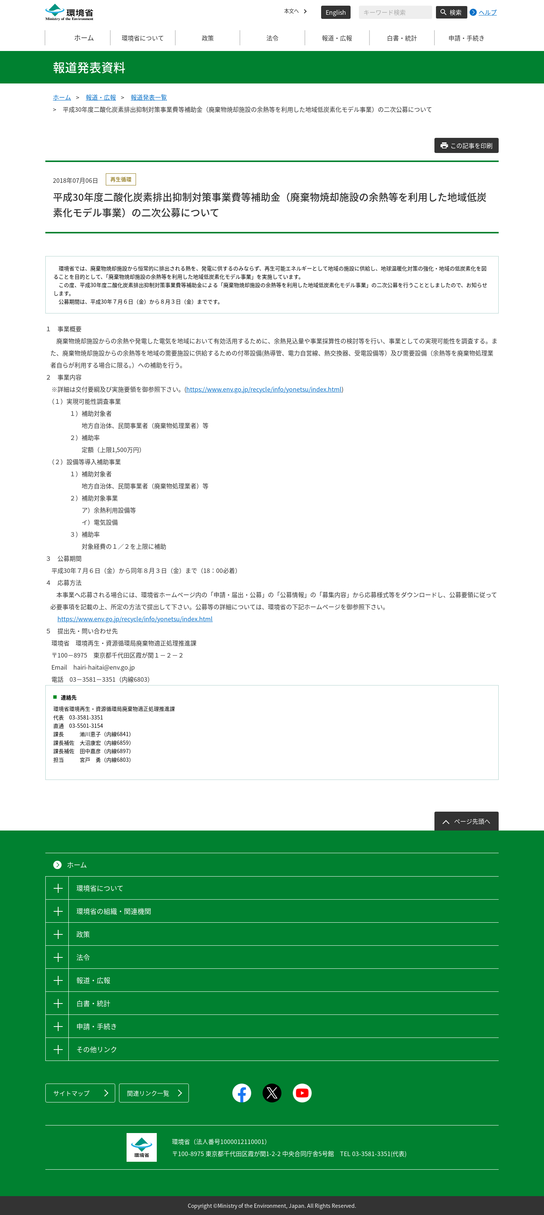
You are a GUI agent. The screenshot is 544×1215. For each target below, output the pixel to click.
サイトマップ (71, 1093)
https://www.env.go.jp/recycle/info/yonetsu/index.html (264, 389)
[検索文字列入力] (395, 12)
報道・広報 (101, 97)
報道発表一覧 (149, 97)
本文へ (293, 12)
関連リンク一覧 (148, 1093)
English (336, 12)
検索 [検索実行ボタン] (456, 12)
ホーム (78, 37)
